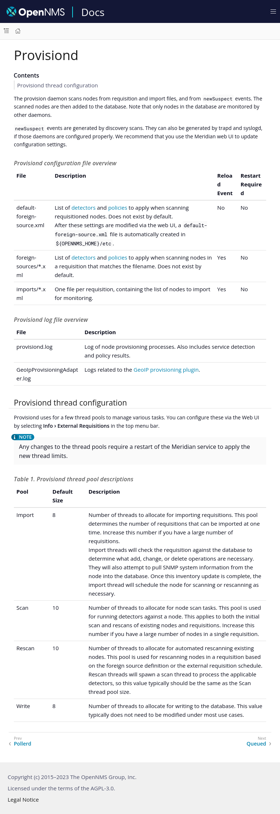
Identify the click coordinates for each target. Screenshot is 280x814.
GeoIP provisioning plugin (166, 369)
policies (117, 207)
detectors (83, 207)
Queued (256, 743)
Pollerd (22, 743)
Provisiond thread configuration (57, 85)
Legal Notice (23, 799)
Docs (93, 12)
